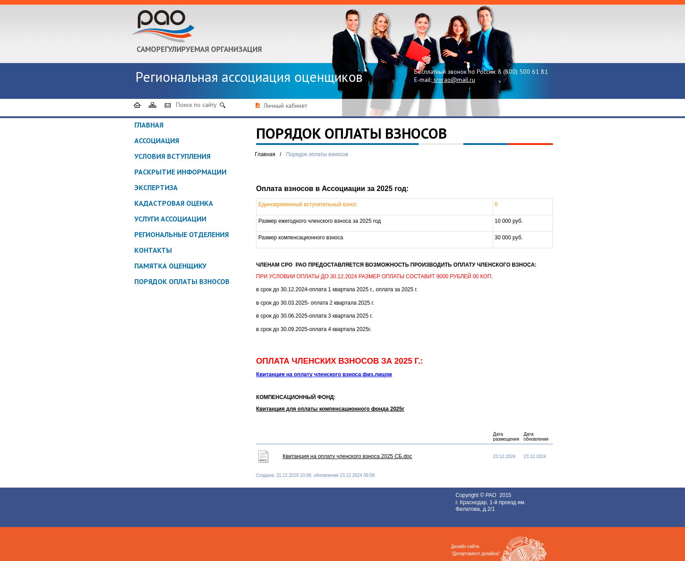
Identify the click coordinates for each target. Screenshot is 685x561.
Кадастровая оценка (173, 203)
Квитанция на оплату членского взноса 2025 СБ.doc (347, 456)
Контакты (153, 250)
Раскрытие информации (180, 171)
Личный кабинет (285, 106)
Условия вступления (172, 156)
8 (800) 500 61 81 (523, 72)
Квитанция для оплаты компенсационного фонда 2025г (330, 409)
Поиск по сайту (196, 105)
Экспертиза (156, 187)
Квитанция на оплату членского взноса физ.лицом (324, 374)
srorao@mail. (451, 80)
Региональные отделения (181, 234)
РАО (491, 495)
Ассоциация (156, 140)
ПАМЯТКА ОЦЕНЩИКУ (170, 265)
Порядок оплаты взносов (182, 281)
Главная (148, 124)
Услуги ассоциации (170, 218)
